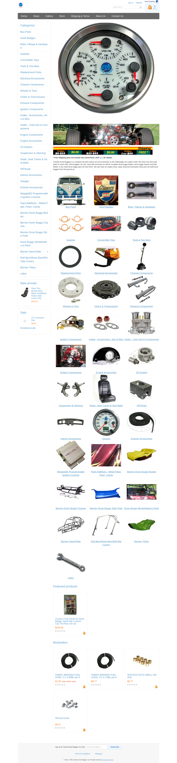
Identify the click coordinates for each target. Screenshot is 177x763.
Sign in (131, 3)
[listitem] (106, 72)
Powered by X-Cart (107, 760)
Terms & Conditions (82, 754)
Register (139, 3)
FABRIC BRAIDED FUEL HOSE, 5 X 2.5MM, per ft (67, 676)
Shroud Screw (62, 718)
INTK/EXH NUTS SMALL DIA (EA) (141, 676)
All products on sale (28, 328)
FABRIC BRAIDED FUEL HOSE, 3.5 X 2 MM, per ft (104, 676)
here (101, 158)
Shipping (98, 754)
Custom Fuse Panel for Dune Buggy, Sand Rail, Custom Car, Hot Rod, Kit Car (69, 621)
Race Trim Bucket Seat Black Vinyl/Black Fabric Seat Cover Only (39, 293)
